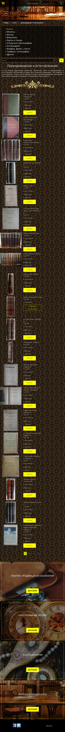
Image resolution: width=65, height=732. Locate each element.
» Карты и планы (13, 40)
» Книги (9, 28)
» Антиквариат (12, 45)
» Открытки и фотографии (18, 43)
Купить (30, 113)
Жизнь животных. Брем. (31, 233)
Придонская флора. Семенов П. (30, 411)
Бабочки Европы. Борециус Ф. (29, 95)
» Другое (9, 54)
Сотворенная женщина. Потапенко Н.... (31, 457)
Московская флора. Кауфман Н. (30, 366)
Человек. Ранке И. (29, 479)
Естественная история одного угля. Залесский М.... (31, 211)
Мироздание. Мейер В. (31, 342)
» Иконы (9, 34)
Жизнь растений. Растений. (32, 297)
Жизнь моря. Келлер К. (31, 274)
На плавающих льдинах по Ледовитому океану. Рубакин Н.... (32, 527)
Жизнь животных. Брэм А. (32, 254)
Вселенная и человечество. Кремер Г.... (32, 141)
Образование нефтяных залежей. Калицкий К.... (31, 389)
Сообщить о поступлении (32, 307)
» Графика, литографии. (17, 51)
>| (38, 553)
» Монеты (10, 31)
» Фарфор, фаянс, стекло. (18, 48)
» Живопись (11, 37)
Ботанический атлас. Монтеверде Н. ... (30, 118)
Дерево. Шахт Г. (29, 186)
